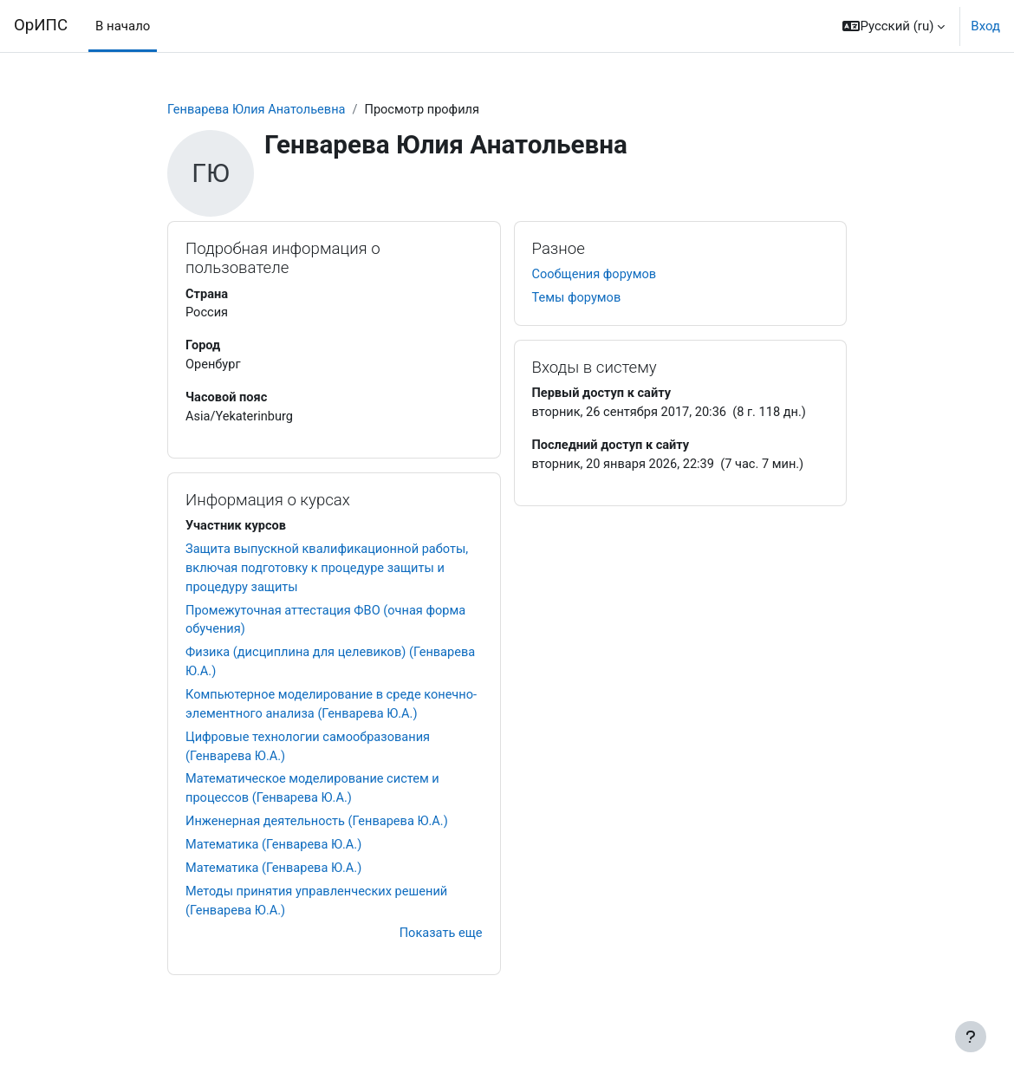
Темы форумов (578, 299)
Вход (985, 26)
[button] (893, 26)
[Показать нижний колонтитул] (970, 1036)
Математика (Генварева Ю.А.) (276, 856)
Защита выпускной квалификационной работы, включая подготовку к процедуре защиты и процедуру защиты (330, 573)
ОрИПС (41, 25)
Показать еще (439, 947)
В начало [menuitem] (122, 26)
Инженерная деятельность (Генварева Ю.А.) (320, 833)
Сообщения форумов (596, 275)
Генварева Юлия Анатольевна (258, 110)
